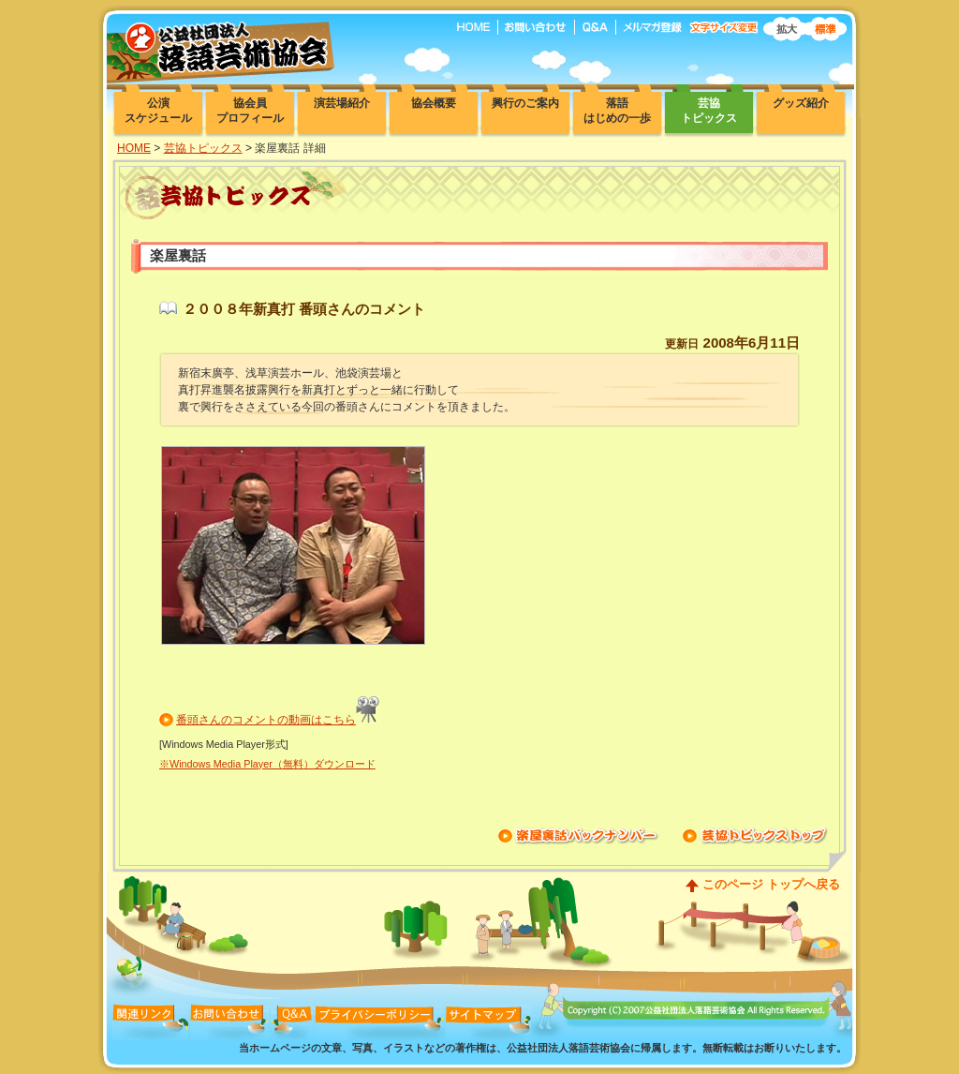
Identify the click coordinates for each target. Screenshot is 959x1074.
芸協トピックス (203, 148)
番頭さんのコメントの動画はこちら (266, 719)
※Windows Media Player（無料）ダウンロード (267, 763)
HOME (134, 148)
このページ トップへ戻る (771, 884)
